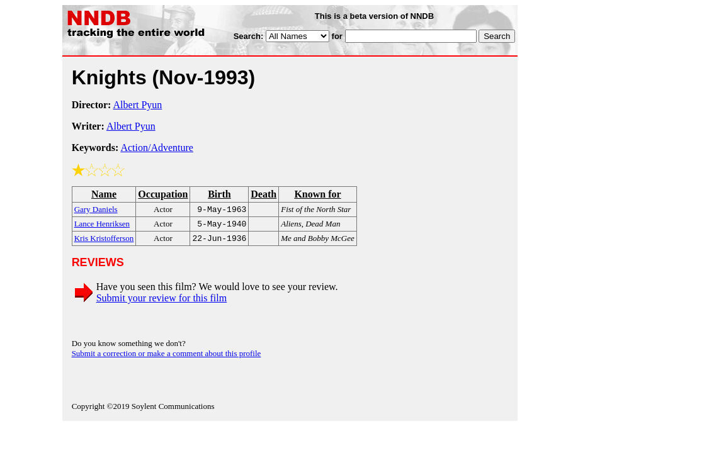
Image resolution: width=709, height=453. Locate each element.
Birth (219, 194)
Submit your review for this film (161, 301)
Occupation (163, 194)
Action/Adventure (156, 147)
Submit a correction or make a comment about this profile (166, 357)
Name (103, 194)
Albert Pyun (137, 104)
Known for (317, 194)
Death (263, 194)
